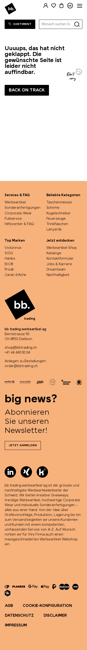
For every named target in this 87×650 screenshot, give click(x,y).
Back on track (27, 90)
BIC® (9, 264)
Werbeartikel (15, 202)
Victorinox (13, 248)
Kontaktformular (60, 259)
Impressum (16, 625)
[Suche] (77, 24)
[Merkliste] (53, 6)
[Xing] (26, 472)
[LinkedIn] (10, 472)
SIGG (9, 253)
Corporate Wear (18, 213)
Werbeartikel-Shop (61, 248)
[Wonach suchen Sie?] (55, 24)
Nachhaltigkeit (57, 275)
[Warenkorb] (61, 6)
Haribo (10, 259)
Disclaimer (55, 615)
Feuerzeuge (56, 219)
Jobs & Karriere (59, 264)
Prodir (9, 269)
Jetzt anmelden (23, 445)
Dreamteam (56, 269)
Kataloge (53, 253)
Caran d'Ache (15, 275)
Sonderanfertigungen (22, 208)
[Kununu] (42, 472)
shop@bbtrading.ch (21, 348)
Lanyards (54, 229)
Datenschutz (19, 615)
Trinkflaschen (57, 224)
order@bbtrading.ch (21, 366)
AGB (9, 606)
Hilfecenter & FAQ (19, 224)
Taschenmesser (59, 202)
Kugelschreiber (58, 213)
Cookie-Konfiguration (47, 606)
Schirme (52, 208)
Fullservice (13, 219)
